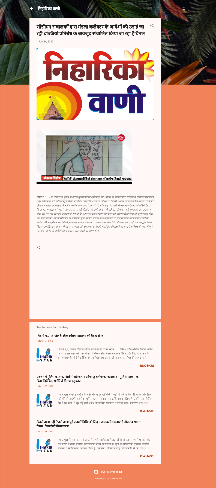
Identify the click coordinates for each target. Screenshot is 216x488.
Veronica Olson (115, 479)
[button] (152, 26)
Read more (147, 365)
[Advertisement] (175, 71)
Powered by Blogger (108, 471)
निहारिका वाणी (49, 8)
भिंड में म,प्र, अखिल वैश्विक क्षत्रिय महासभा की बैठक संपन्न (70, 335)
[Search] (184, 9)
